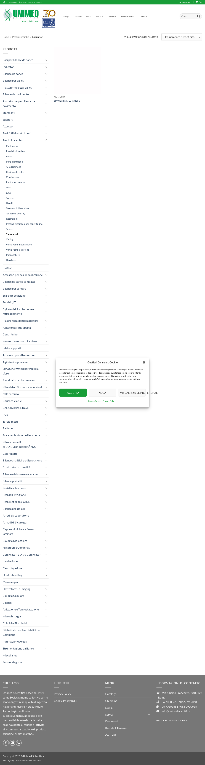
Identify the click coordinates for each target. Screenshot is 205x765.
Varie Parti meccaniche (19, 244)
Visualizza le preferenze (133, 392)
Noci (8, 187)
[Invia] (199, 16)
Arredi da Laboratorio (16, 515)
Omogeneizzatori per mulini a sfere (21, 371)
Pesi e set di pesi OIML (16, 501)
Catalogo (65, 16)
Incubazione (10, 561)
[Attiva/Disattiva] (46, 60)
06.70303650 (10, 2)
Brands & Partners (128, 16)
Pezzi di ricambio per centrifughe (24, 223)
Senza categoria (12, 662)
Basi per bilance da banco (18, 59)
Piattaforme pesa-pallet (17, 87)
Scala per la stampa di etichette (21, 435)
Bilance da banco (13, 73)
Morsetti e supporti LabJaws (20, 341)
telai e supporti (12, 348)
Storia (88, 16)
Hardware (11, 259)
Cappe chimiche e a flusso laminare (18, 531)
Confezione (12, 177)
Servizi (99, 16)
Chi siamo (78, 16)
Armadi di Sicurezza (14, 522)
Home (6, 36)
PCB (5, 414)
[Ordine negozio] (181, 37)
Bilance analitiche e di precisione (22, 460)
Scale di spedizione (14, 295)
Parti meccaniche (15, 182)
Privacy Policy (108, 401)
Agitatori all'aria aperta (17, 327)
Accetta (73, 392)
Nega (102, 392)
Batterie (8, 428)
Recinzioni (12, 218)
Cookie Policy (94, 401)
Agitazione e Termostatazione (21, 609)
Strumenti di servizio (17, 208)
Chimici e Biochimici (15, 623)
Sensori (10, 228)
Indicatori (9, 66)
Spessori (10, 197)
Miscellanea (10, 655)
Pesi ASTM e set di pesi (17, 133)
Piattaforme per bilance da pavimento (19, 103)
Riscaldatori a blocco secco (19, 380)
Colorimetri (10, 453)
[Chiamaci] (200, 2)
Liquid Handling (12, 575)
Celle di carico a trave (15, 407)
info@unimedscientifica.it (30, 2)
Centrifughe (10, 334)
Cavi (8, 192)
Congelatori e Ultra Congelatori (22, 554)
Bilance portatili (12, 481)
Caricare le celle (15, 171)
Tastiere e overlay (15, 213)
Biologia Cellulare (13, 595)
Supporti (8, 119)
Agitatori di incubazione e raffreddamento (18, 311)
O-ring (9, 239)
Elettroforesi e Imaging (16, 589)
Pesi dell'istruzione (14, 494)
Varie (9, 156)
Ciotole (7, 267)
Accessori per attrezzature (19, 355)
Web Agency (8, 760)
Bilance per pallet (13, 80)
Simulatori (12, 234)
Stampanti (9, 112)
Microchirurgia (12, 616)
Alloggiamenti (14, 166)
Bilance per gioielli (14, 508)
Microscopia (10, 582)
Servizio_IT (9, 302)
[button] (144, 362)
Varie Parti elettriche (17, 249)
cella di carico (11, 394)
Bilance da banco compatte (19, 281)
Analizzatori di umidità (16, 467)
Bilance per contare (14, 288)
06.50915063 (188, 702)
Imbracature (13, 254)
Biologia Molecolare (15, 540)
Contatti (143, 16)
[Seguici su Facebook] (194, 2)
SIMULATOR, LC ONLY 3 (67, 100)
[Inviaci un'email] (197, 2)
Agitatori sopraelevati (16, 362)
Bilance (7, 602)
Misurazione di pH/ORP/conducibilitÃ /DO (19, 444)
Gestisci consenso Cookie (172, 720)
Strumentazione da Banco (18, 648)
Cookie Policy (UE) (65, 700)
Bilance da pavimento (16, 94)
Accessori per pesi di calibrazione (23, 274)
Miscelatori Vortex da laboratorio (23, 387)
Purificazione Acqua (15, 641)
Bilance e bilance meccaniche (20, 474)
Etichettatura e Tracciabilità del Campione (22, 632)
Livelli (9, 203)
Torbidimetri (10, 421)
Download (112, 16)
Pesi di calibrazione (14, 488)
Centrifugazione (12, 568)
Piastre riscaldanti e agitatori (20, 320)
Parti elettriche (14, 161)
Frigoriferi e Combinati (16, 547)
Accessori (8, 126)
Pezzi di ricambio (20, 36)
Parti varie (12, 146)
